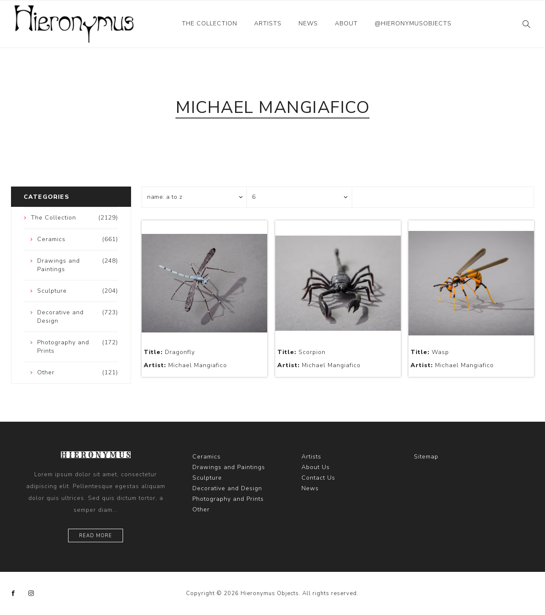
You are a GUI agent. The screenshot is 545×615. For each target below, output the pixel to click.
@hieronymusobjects (413, 23)
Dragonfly (169, 352)
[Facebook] (13, 593)
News (308, 23)
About (346, 23)
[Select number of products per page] (299, 197)
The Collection (209, 23)
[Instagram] (31, 593)
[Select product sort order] (194, 197)
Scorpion (301, 352)
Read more (95, 536)
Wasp (430, 352)
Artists (268, 23)
